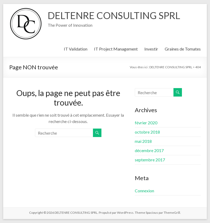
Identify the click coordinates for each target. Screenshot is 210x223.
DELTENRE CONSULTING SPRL (114, 15)
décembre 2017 (149, 150)
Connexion (144, 190)
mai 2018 (143, 141)
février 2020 (146, 122)
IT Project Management (116, 48)
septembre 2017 (150, 159)
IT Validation (75, 48)
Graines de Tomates (183, 48)
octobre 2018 (147, 131)
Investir (151, 48)
